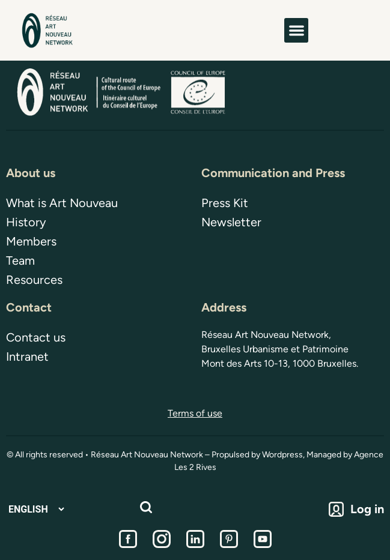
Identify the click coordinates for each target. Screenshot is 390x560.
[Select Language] (36, 509)
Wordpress (282, 455)
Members (31, 241)
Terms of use (195, 413)
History (26, 222)
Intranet (27, 356)
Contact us (36, 337)
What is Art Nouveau (62, 203)
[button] (296, 30)
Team (20, 260)
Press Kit (224, 203)
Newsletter (231, 222)
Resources (34, 279)
